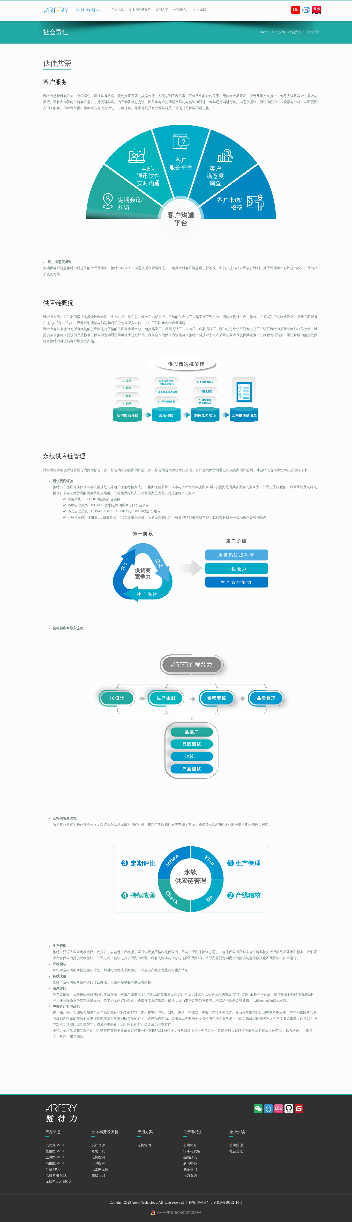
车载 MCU (53, 1169)
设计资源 (98, 1145)
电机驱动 (144, 1145)
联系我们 (190, 1169)
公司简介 (190, 1145)
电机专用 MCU (56, 1175)
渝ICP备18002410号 (227, 1202)
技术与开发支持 (140, 9)
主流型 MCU (54, 1157)
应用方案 (162, 9)
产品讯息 (117, 9)
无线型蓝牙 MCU (58, 1181)
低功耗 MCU (54, 1145)
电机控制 (98, 1157)
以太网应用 (99, 1169)
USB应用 (98, 1163)
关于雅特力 (181, 9)
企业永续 (200, 9)
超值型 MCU (54, 1151)
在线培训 (98, 1175)
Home (264, 32)
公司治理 (236, 1145)
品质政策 (190, 1157)
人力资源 (190, 1175)
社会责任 (295, 32)
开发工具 (98, 1151)
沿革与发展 (191, 1151)
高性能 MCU (54, 1163)
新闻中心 (190, 1163)
